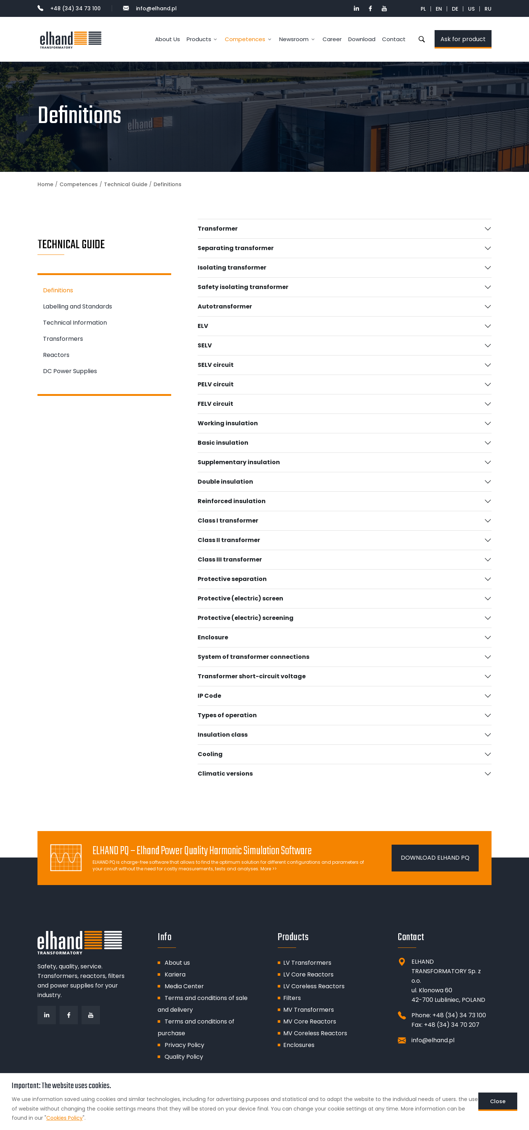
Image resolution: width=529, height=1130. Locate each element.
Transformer (218, 228)
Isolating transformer (232, 267)
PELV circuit (216, 384)
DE (455, 8)
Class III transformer (230, 559)
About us (177, 962)
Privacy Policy (184, 1045)
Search (421, 39)
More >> (268, 869)
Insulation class (223, 734)
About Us (167, 39)
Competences (79, 184)
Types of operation (227, 715)
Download (361, 39)
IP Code (209, 696)
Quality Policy (184, 1057)
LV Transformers (307, 962)
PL (423, 8)
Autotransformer (225, 306)
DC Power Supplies (70, 371)
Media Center (184, 986)
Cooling (210, 754)
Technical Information (75, 322)
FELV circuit (215, 404)
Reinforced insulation (232, 501)
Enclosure (213, 637)
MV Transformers (308, 1010)
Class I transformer (228, 520)
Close (497, 1101)
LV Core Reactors (308, 974)
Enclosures (298, 1045)
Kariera (175, 974)
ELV (203, 326)
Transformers (63, 339)
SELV (205, 345)
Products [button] (199, 39)
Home (45, 184)
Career (332, 39)
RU (488, 8)
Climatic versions (225, 773)
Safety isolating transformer (243, 287)
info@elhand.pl (150, 8)
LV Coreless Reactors (314, 986)
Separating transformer (236, 248)
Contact (394, 39)
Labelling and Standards (77, 306)
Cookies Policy (64, 1118)
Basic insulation (223, 442)
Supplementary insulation (239, 462)
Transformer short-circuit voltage (252, 676)
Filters (292, 998)
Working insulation (228, 423)
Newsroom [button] (294, 39)
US (471, 8)
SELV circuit (216, 365)
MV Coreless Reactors (315, 1033)
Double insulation (225, 481)
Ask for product (463, 39)
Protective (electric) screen (240, 598)
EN (439, 8)
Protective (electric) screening (246, 618)
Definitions (58, 290)
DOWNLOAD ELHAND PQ (435, 857)
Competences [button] (245, 39)
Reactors (56, 355)
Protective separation (232, 579)
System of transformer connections (253, 657)
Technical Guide (125, 184)
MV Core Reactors (309, 1021)
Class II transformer (229, 540)
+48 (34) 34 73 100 (69, 8)
